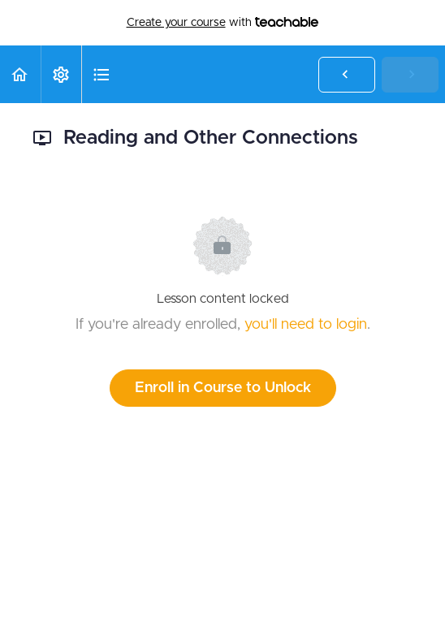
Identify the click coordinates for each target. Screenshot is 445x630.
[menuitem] (61, 74)
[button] (20, 74)
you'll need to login (305, 324)
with (223, 23)
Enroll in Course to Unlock (223, 388)
